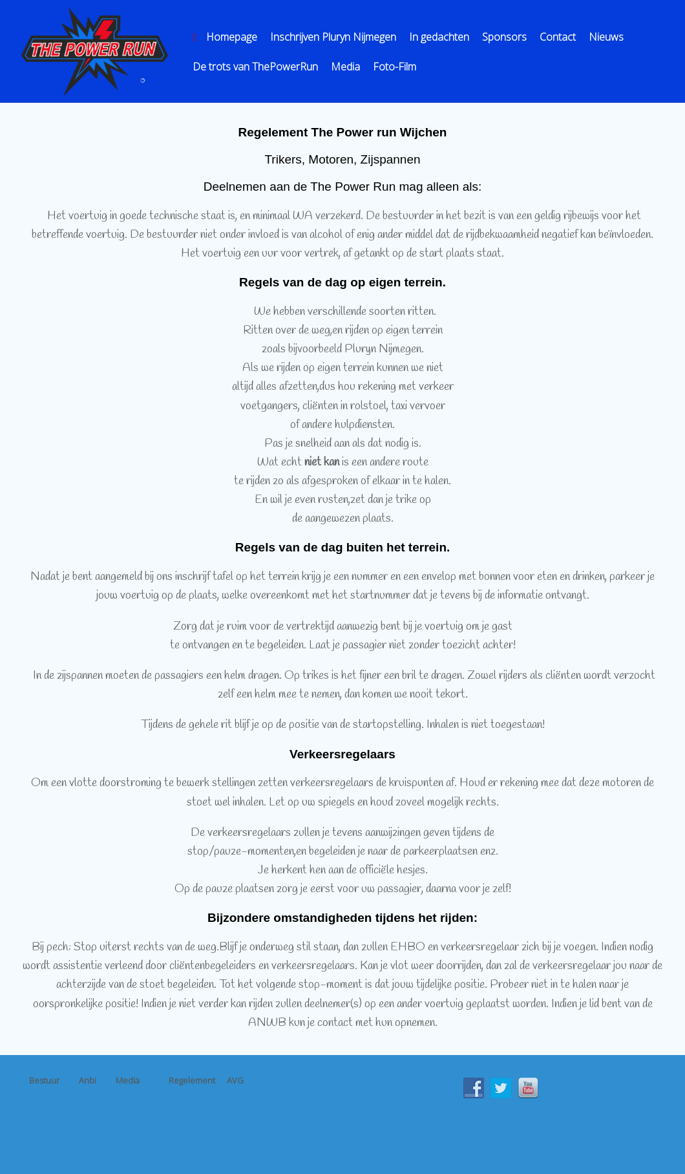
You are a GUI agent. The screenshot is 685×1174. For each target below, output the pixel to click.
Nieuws (606, 37)
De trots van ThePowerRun (255, 66)
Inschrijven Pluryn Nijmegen (333, 37)
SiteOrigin (337, 1149)
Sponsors (504, 37)
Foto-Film (394, 66)
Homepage (225, 37)
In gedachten (439, 37)
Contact (558, 37)
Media (345, 66)
